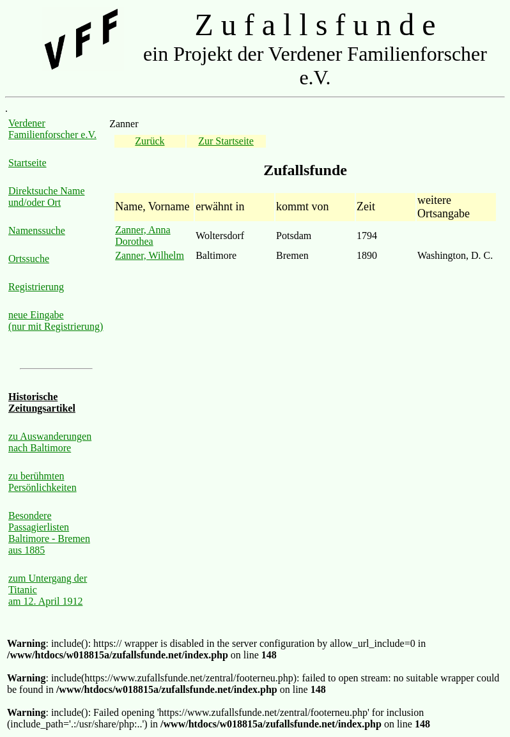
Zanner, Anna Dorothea (142, 235)
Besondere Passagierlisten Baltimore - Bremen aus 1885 (49, 532)
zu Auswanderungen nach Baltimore (49, 442)
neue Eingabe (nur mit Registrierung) (55, 320)
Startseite (27, 162)
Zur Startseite (226, 141)
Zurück (149, 141)
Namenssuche (36, 230)
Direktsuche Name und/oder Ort (46, 196)
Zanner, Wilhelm (149, 255)
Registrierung (36, 286)
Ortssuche (28, 258)
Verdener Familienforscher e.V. (52, 129)
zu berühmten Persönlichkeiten (42, 481)
